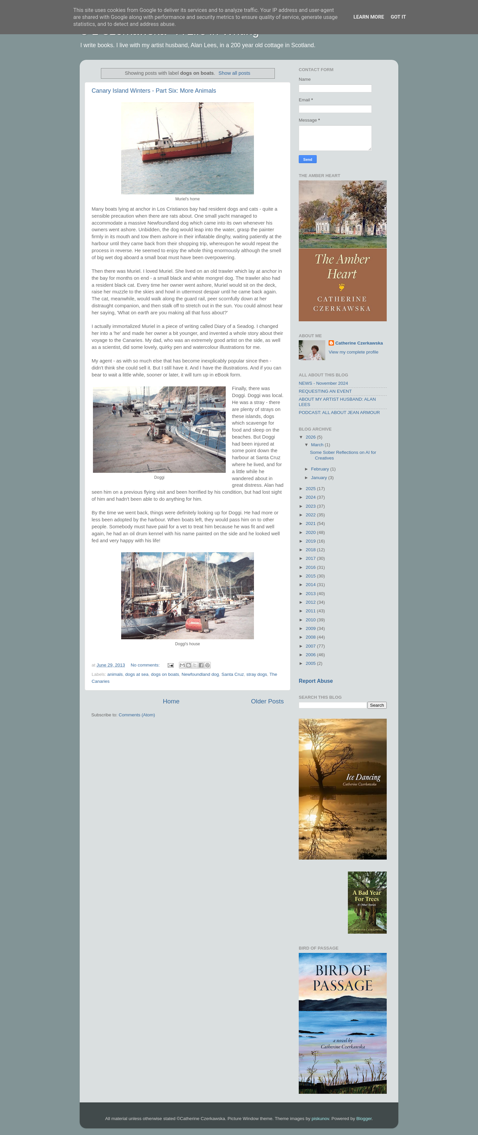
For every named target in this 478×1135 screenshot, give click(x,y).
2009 (311, 628)
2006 (311, 654)
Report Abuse (316, 681)
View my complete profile (353, 352)
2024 (311, 497)
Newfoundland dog (200, 674)
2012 (311, 602)
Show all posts (234, 73)
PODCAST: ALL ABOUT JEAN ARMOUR (339, 412)
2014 (311, 584)
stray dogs (256, 674)
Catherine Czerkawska (359, 343)
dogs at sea (136, 674)
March (318, 444)
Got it (398, 17)
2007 (311, 646)
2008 (311, 637)
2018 (311, 549)
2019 (311, 541)
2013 (311, 593)
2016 (311, 567)
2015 (311, 575)
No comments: (146, 665)
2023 (311, 506)
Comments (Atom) (137, 714)
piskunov (320, 1118)
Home (171, 701)
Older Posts (267, 701)
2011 (311, 610)
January (319, 477)
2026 (311, 437)
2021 (311, 523)
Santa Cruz (232, 674)
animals (115, 674)
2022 (311, 514)
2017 (311, 558)
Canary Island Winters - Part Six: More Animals (154, 90)
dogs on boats (165, 674)
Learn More (369, 17)
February (320, 468)
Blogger (364, 1118)
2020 (311, 532)
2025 (311, 488)
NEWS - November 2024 (323, 383)
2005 (311, 663)
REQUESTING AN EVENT (325, 391)
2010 (311, 619)
